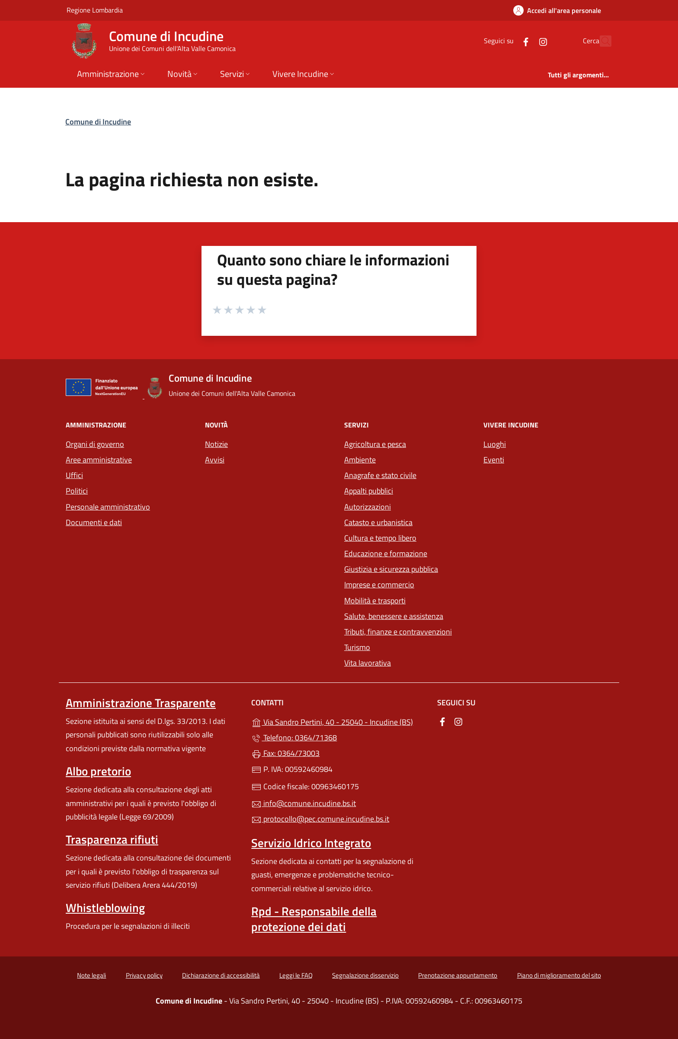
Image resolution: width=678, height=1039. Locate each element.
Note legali (91, 975)
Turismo (357, 647)
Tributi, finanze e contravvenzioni (398, 631)
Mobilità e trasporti (375, 600)
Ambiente (360, 459)
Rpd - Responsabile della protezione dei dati (314, 919)
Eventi (493, 459)
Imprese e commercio (379, 584)
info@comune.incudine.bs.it (303, 803)
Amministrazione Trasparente (141, 703)
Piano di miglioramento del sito (559, 975)
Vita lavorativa (367, 663)
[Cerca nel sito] (601, 41)
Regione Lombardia (95, 9)
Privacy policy (144, 975)
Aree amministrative (99, 459)
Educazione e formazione (385, 553)
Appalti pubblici (368, 491)
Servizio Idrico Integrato (311, 843)
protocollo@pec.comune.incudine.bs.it (320, 819)
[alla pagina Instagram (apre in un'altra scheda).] (524, 41)
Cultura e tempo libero (380, 538)
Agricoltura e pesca (375, 444)
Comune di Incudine (98, 121)
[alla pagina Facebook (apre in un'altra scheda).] (506, 41)
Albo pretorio (98, 771)
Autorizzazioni (367, 507)
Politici (77, 491)
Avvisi (214, 459)
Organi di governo (95, 444)
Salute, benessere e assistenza (393, 616)
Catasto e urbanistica (378, 522)
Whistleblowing (105, 908)
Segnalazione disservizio (365, 975)
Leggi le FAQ (296, 975)
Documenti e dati (94, 522)
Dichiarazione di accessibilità (221, 975)
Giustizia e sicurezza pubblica (391, 569)
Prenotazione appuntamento (457, 975)
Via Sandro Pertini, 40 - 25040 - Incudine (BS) (338, 721)
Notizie (216, 444)
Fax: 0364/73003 (285, 753)
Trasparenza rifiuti (112, 839)
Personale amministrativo (108, 507)
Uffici (74, 475)
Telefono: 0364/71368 (294, 737)
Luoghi (494, 444)
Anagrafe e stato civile (380, 475)
